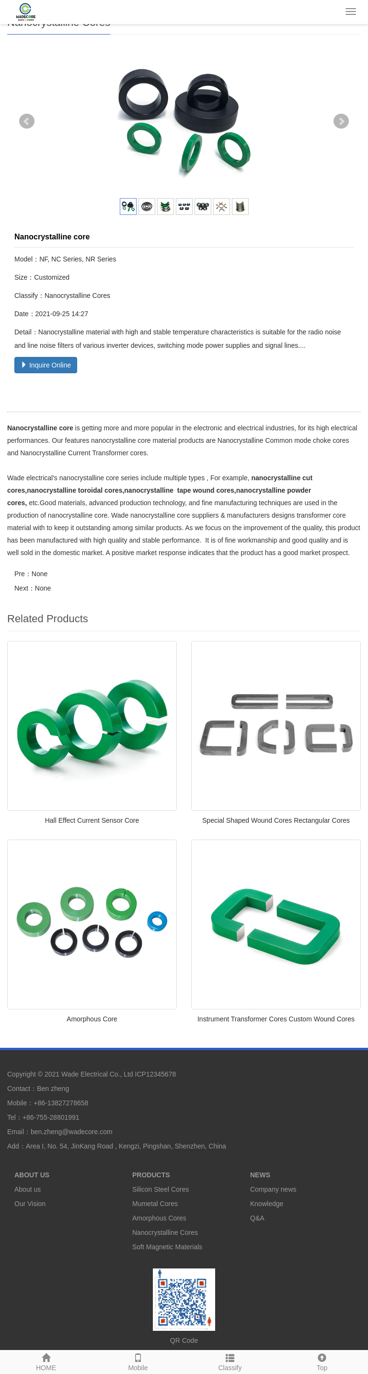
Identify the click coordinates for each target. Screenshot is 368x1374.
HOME (46, 1361)
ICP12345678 (155, 1074)
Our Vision (30, 1204)
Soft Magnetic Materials (167, 1247)
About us (27, 1189)
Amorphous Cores (159, 1218)
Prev (26, 121)
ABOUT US (31, 1175)
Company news (273, 1189)
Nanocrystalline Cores (165, 1232)
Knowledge (266, 1204)
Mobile (138, 1361)
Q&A (257, 1218)
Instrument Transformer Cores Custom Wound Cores (276, 1019)
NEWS (260, 1175)
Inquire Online (46, 365)
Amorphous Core (92, 1019)
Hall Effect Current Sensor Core (92, 820)
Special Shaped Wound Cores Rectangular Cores (276, 820)
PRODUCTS (151, 1175)
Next (341, 121)
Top (322, 1361)
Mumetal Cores (155, 1204)
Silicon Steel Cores (160, 1189)
